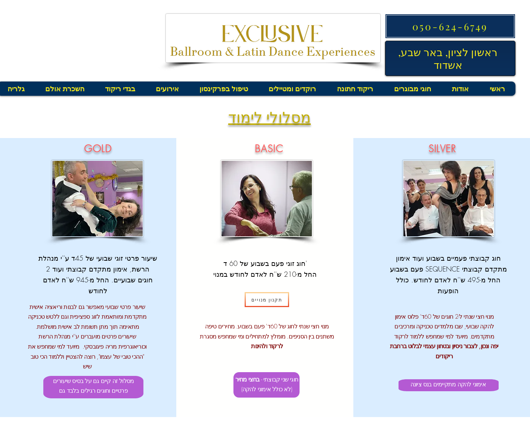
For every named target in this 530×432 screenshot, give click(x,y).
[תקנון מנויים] (267, 299)
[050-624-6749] (450, 26)
